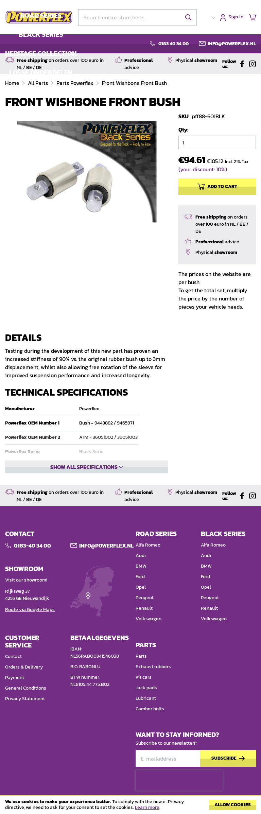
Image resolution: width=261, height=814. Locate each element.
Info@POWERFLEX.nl (106, 545)
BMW (141, 566)
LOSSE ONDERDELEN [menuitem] (41, 72)
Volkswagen (148, 618)
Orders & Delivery (24, 667)
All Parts (38, 83)
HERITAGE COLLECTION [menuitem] (41, 53)
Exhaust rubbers (153, 666)
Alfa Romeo (148, 545)
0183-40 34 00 (32, 545)
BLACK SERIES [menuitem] (41, 34)
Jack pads (146, 687)
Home (13, 83)
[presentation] (179, 780)
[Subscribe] (228, 758)
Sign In (236, 17)
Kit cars (144, 677)
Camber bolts (150, 708)
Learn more (147, 807)
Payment (14, 677)
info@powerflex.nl (232, 43)
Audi (141, 555)
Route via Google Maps (30, 609)
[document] (130, 806)
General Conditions (25, 688)
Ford (140, 576)
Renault (144, 608)
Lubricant (146, 698)
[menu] (41, 44)
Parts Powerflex (75, 83)
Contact (13, 656)
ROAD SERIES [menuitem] (41, 15)
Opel (141, 587)
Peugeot (145, 597)
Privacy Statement (25, 698)
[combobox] (137, 17)
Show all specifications (84, 467)
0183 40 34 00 (173, 43)
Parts (141, 656)
